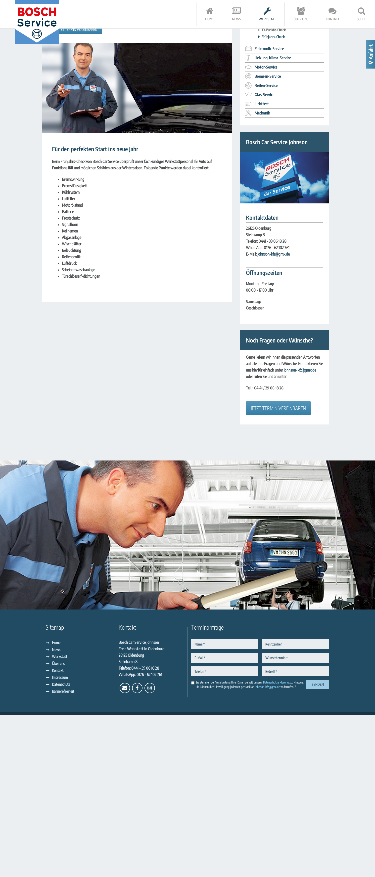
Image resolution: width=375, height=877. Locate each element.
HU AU (266, 150)
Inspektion (269, 157)
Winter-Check (271, 171)
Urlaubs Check (272, 164)
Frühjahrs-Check (273, 198)
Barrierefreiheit (63, 853)
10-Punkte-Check (274, 191)
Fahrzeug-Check (273, 185)
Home (56, 804)
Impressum (60, 839)
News (56, 811)
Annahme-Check (273, 178)
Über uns (58, 825)
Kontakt (57, 832)
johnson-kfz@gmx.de (273, 415)
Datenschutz (61, 846)
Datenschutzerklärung (276, 844)
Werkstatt (59, 818)
